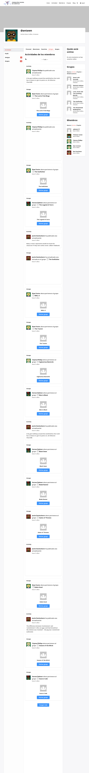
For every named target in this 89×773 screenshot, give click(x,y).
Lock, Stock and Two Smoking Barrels (78, 93)
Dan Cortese (77, 146)
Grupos (69, 3)
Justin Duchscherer (38, 236)
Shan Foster (36, 94)
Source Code (42, 679)
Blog (74, 3)
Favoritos (44, 49)
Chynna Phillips (37, 70)
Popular (79, 72)
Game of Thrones (44, 518)
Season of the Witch (45, 646)
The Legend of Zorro (45, 205)
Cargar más (43, 705)
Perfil (6, 53)
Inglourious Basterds (45, 362)
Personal (28, 49)
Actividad (54, 3)
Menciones (36, 49)
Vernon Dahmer (37, 203)
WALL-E (36, 296)
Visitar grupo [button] (43, 115)
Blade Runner (42, 485)
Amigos (13, 57)
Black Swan (42, 451)
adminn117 (76, 129)
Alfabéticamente (71, 73)
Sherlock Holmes (78, 85)
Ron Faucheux (77, 151)
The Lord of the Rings (41, 96)
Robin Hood (37, 587)
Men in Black (42, 395)
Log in (82, 3)
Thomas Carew (77, 135)
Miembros (62, 3)
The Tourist (37, 329)
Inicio (48, 3)
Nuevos (69, 72)
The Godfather (38, 172)
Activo (74, 72)
